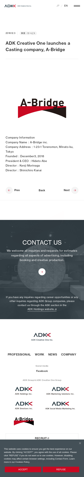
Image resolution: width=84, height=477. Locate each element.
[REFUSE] (80, 443)
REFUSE (61, 469)
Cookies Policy (22, 462)
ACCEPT (23, 469)
